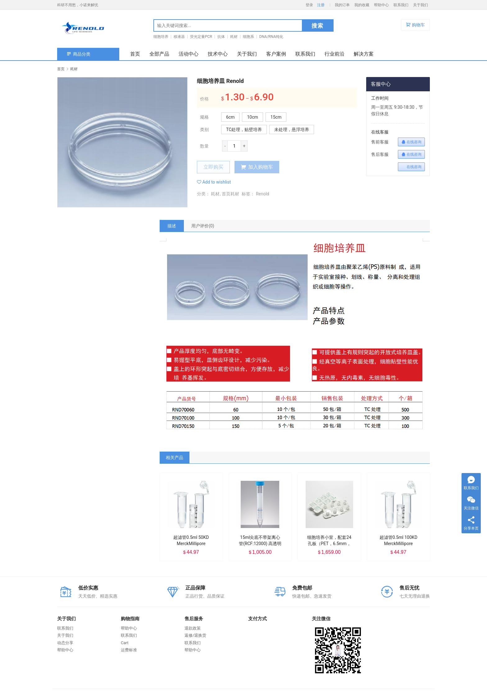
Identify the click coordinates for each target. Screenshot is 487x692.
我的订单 (342, 5)
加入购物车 (257, 167)
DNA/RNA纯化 (271, 36)
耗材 (234, 36)
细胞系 (248, 36)
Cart (125, 642)
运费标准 (129, 650)
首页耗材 (230, 193)
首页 (135, 54)
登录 (309, 5)
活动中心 (188, 54)
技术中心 (218, 54)
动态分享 (65, 642)
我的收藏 (361, 5)
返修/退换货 (195, 635)
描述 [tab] (171, 225)
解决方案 (364, 54)
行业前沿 (334, 54)
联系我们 (401, 5)
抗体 (221, 36)
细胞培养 (160, 36)
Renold (262, 193)
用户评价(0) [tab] (202, 225)
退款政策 (192, 628)
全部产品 (159, 54)
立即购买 (213, 167)
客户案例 (276, 54)
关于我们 (420, 5)
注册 (321, 5)
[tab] (172, 226)
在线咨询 (411, 142)
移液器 (179, 36)
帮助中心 (381, 5)
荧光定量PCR (201, 36)
